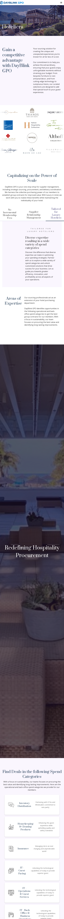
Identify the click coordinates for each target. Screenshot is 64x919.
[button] (61, 2)
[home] (12, 2)
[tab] (33, 215)
